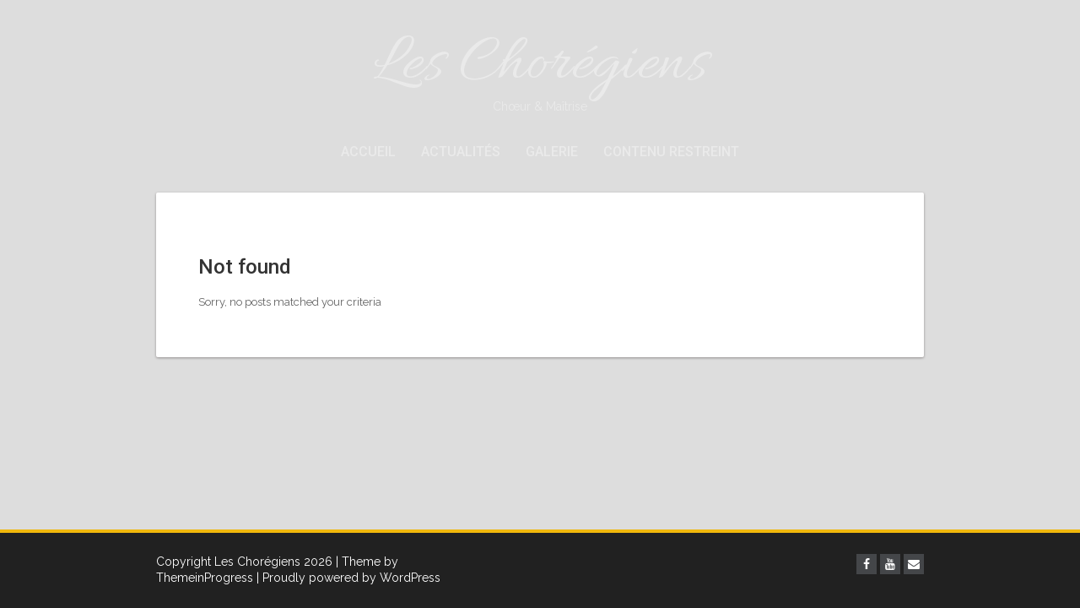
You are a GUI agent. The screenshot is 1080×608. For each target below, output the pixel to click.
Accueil (368, 152)
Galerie (552, 152)
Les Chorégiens (540, 70)
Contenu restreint (671, 152)
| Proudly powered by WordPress (348, 577)
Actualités (460, 152)
